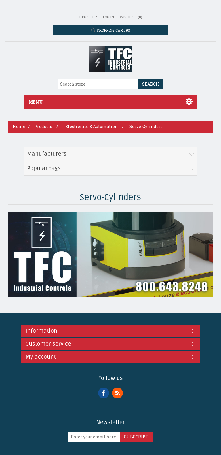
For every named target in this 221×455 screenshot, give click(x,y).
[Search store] (98, 84)
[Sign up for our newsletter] (94, 437)
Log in (108, 17)
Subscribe (136, 436)
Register (88, 17)
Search (150, 84)
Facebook (103, 393)
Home (19, 126)
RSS (117, 393)
